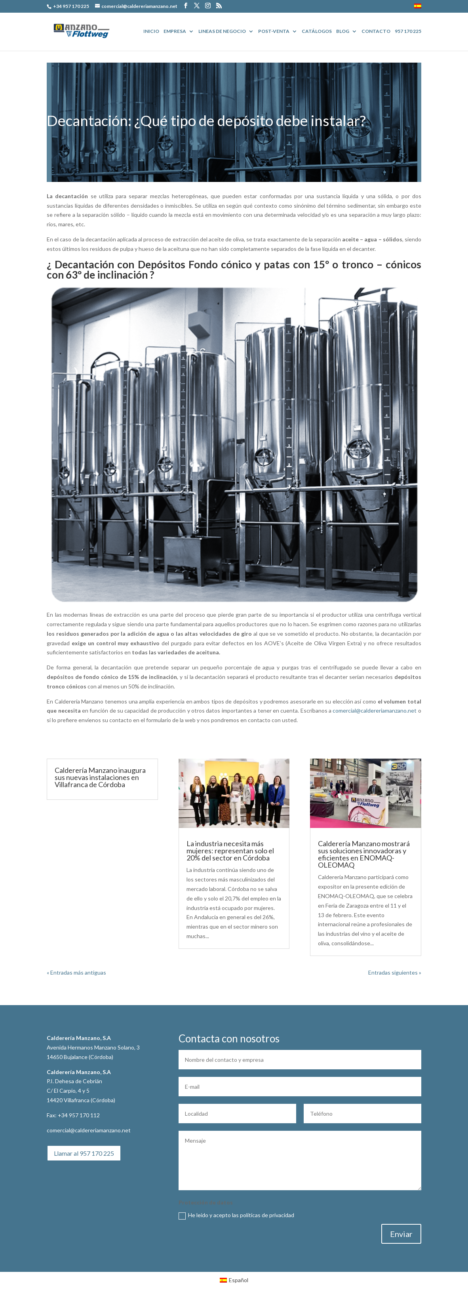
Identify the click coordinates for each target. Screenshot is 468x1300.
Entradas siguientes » (394, 972)
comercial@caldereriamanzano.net (375, 710)
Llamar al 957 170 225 (84, 1153)
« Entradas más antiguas (76, 972)
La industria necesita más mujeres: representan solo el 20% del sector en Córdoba (230, 850)
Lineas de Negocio (222, 31)
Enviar (401, 1234)
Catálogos (317, 31)
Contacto (375, 31)
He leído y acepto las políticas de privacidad (236, 1215)
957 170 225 (408, 31)
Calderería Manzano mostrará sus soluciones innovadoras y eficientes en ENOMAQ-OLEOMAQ (364, 854)
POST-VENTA (273, 31)
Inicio (151, 31)
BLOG (342, 31)
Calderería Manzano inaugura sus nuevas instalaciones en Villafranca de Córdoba (100, 777)
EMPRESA (175, 31)
